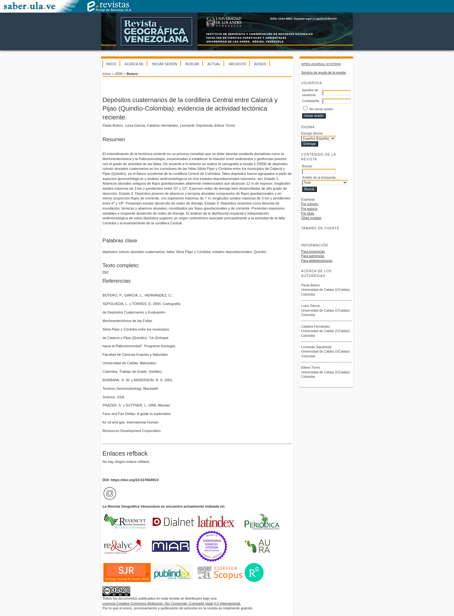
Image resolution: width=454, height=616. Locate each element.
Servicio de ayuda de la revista (323, 72)
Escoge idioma (312, 133)
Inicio (111, 64)
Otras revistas (311, 218)
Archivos (237, 64)
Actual (213, 64)
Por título (307, 213)
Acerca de (134, 64)
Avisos (260, 64)
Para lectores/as (313, 251)
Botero (132, 74)
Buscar (192, 64)
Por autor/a (309, 208)
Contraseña (310, 101)
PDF (105, 271)
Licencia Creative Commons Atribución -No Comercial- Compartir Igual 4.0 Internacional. (171, 603)
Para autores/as (312, 256)
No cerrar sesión (321, 109)
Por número (309, 204)
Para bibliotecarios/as (316, 260)
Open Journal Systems (321, 64)
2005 (119, 74)
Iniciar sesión (164, 64)
